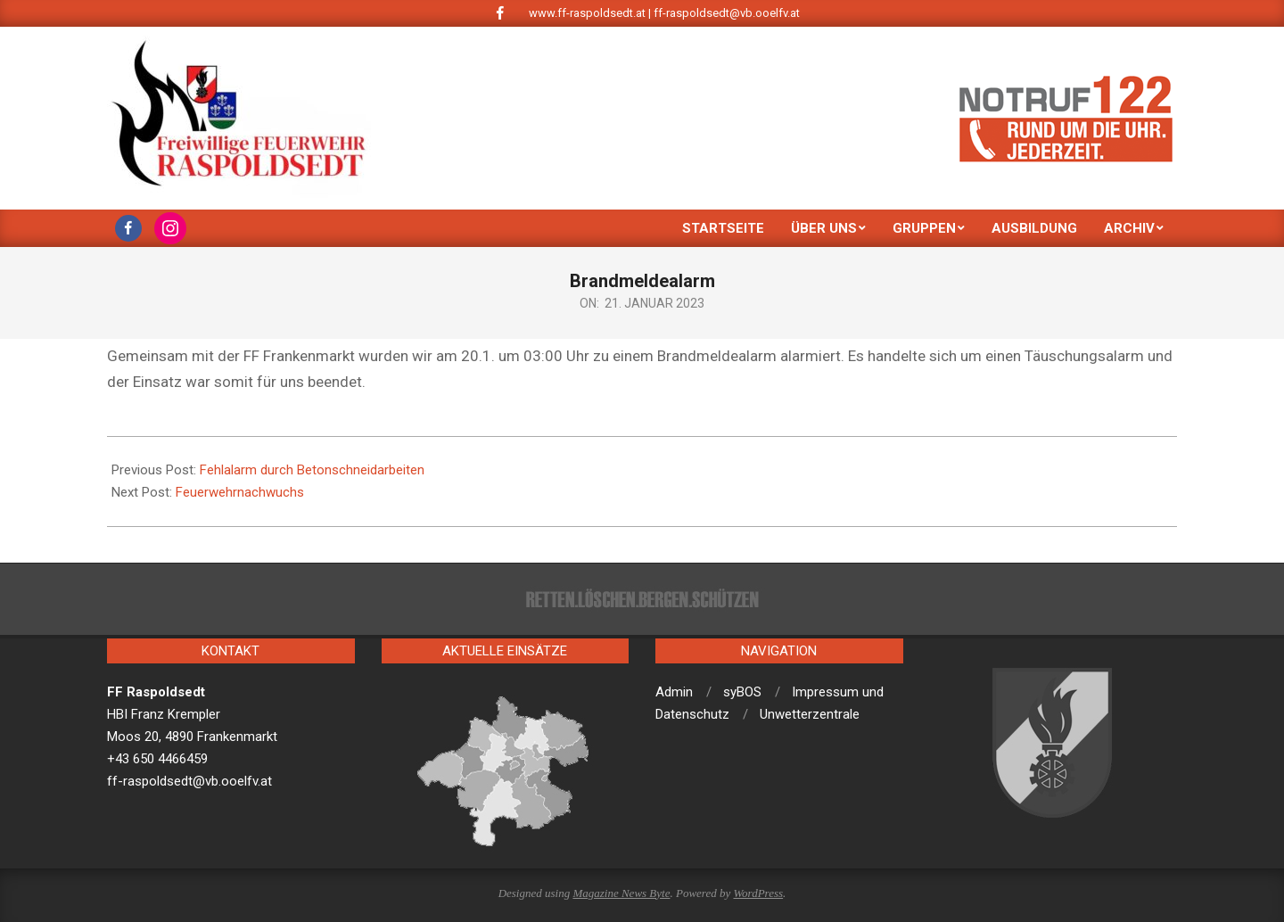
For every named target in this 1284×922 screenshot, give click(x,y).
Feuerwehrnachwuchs (240, 492)
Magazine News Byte (621, 893)
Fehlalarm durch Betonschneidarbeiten (312, 470)
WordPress (758, 893)
